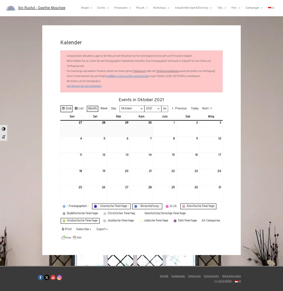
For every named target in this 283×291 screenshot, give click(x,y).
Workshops (159, 8)
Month (92, 108)
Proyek (140, 8)
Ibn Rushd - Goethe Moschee (41, 8)
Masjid (85, 8)
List (79, 109)
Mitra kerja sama (231, 276)
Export (102, 229)
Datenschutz (211, 276)
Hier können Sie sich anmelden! (84, 86)
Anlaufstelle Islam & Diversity (191, 8)
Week (104, 108)
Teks (220, 8)
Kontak (164, 276)
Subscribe (84, 229)
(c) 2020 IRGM (223, 281)
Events (101, 8)
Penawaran (120, 8)
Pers (234, 8)
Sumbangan (252, 8)
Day (113, 108)
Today (195, 108)
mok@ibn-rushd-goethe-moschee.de (127, 76)
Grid (66, 109)
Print (66, 230)
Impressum (194, 276)
